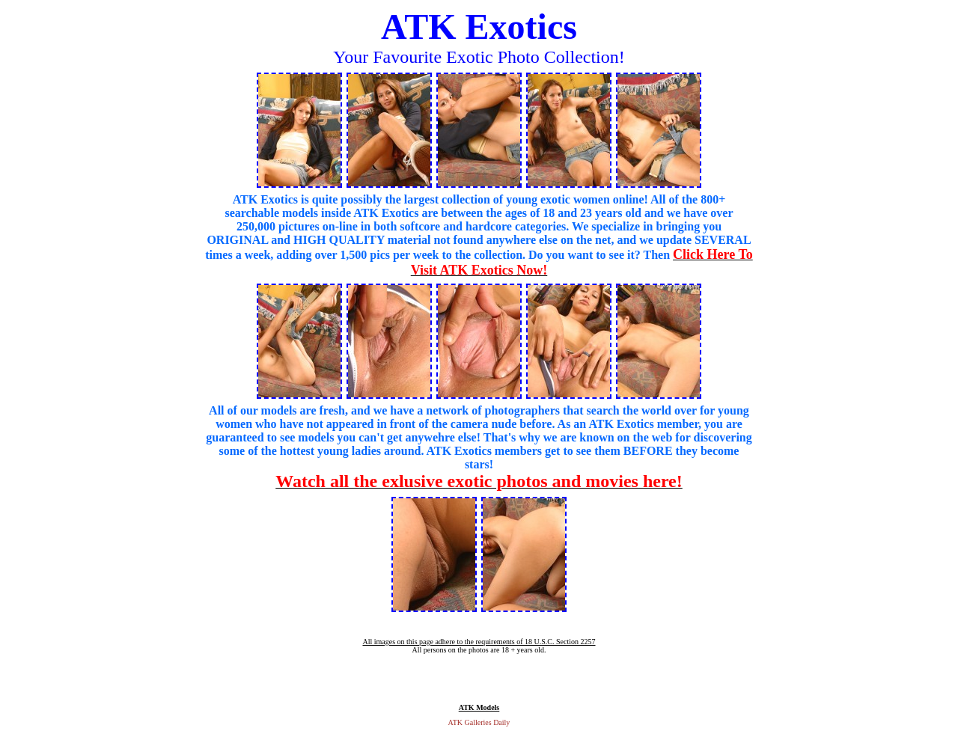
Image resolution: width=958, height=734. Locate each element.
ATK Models (479, 707)
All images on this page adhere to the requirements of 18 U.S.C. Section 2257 (478, 641)
